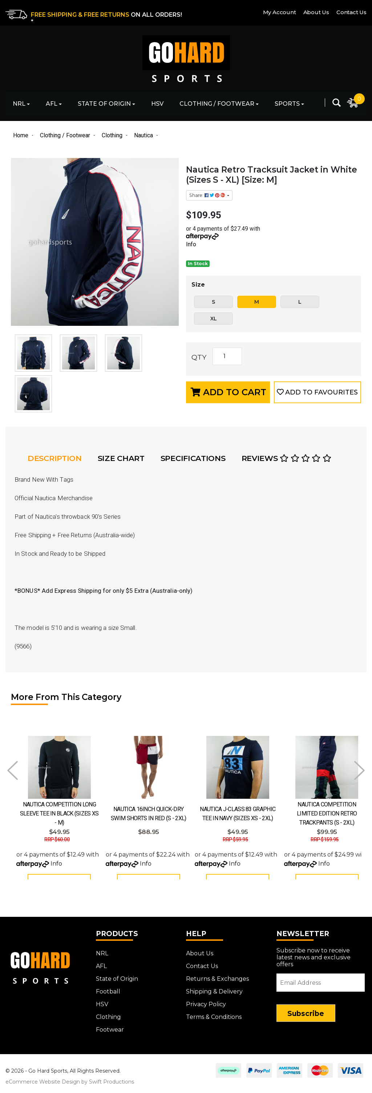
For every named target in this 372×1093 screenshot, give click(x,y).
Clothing (108, 1020)
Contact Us (351, 12)
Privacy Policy (206, 1008)
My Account (279, 12)
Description (55, 458)
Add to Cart (228, 392)
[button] (317, 392)
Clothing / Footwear (216, 103)
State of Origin (104, 103)
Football (108, 995)
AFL (51, 103)
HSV (157, 103)
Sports (287, 103)
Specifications (193, 458)
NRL (19, 103)
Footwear (110, 1033)
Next (359, 770)
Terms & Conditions (214, 1020)
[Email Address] (320, 986)
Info (191, 244)
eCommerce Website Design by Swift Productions (69, 1085)
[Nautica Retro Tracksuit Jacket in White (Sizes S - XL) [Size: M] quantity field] (227, 356)
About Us (316, 12)
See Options (59, 883)
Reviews (286, 458)
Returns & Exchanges (217, 982)
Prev (12, 770)
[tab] (57, 458)
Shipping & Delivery (214, 995)
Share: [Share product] (207, 195)
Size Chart (121, 458)
